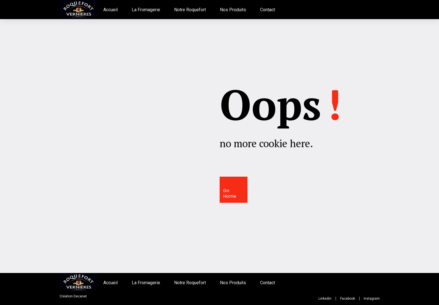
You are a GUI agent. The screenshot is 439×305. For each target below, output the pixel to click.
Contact (267, 9)
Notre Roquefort (190, 9)
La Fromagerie (146, 9)
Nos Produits (233, 9)
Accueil (110, 9)
